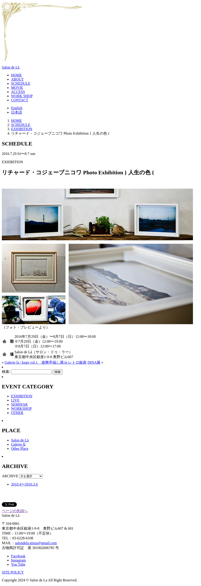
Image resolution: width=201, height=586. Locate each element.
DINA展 (93, 362)
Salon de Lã (10, 67)
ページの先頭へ (15, 511)
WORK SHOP (22, 96)
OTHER (17, 413)
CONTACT (19, 100)
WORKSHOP (21, 409)
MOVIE (17, 88)
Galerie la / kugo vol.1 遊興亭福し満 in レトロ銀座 (46, 362)
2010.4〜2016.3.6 (24, 484)
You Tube (18, 564)
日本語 (16, 112)
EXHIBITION (21, 129)
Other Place (19, 448)
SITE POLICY (13, 572)
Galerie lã (18, 444)
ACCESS (18, 92)
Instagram (18, 560)
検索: (6, 372)
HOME (16, 75)
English (16, 108)
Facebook (18, 556)
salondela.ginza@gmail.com (36, 543)
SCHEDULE (20, 83)
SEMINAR (19, 404)
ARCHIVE (10, 476)
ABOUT (17, 79)
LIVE (15, 400)
